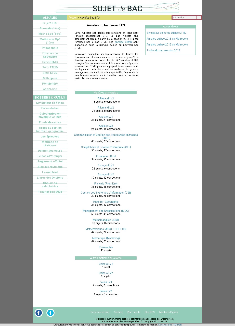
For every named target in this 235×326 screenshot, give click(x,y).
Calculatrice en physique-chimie (49, 115)
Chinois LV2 (106, 273)
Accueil (73, 17)
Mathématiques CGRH (106, 220)
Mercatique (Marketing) (106, 238)
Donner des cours (50, 150)
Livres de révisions (50, 177)
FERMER (178, 324)
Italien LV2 (106, 291)
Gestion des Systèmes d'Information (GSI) (106, 192)
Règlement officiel (50, 161)
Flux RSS (150, 312)
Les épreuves (50, 136)
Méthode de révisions (50, 143)
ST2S (50, 72)
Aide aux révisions (50, 166)
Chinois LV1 (106, 264)
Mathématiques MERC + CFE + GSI (105, 229)
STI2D (50, 67)
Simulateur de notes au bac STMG (167, 32)
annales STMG (123, 41)
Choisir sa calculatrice (50, 184)
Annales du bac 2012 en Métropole (167, 44)
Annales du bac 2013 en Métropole (167, 38)
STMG (50, 62)
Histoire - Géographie (106, 201)
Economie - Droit (106, 156)
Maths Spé (49, 33)
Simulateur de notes (50, 102)
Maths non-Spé (50, 40)
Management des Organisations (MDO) (106, 210)
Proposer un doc (100, 312)
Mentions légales (168, 312)
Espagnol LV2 (106, 174)
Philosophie (106, 247)
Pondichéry (50, 83)
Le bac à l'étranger (49, 156)
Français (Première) (106, 183)
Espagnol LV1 (106, 165)
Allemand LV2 (106, 107)
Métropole (50, 78)
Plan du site (133, 312)
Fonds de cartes (50, 122)
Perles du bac (50, 108)
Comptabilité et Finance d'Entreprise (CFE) (106, 147)
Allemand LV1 (106, 98)
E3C (50, 23)
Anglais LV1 (106, 116)
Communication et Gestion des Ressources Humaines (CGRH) (106, 136)
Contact (118, 312)
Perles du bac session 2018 (163, 50)
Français (50, 28)
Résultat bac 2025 (50, 191)
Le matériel (50, 172)
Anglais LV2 (106, 125)
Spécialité (50, 55)
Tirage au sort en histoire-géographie (50, 129)
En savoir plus (165, 324)
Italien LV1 (106, 282)
